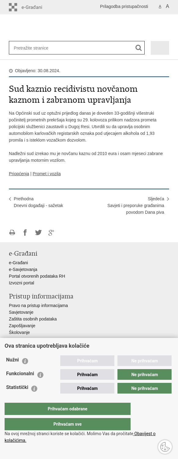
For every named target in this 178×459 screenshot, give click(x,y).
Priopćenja (19, 173)
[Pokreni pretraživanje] (138, 48)
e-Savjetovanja (23, 269)
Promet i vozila (47, 173)
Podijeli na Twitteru (38, 232)
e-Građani (18, 262)
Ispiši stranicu (12, 232)
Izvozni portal (21, 282)
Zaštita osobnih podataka (33, 318)
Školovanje (19, 332)
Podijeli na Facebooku (25, 232)
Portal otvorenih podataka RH (37, 276)
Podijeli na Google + (51, 232)
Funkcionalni (20, 386)
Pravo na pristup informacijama (38, 305)
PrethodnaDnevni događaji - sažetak (38, 202)
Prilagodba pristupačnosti (124, 6)
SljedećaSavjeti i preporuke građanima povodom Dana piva (135, 205)
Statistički (17, 399)
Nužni (12, 372)
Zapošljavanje (22, 325)
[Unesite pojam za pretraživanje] (34, 48)
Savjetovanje (21, 312)
